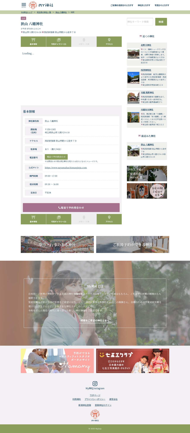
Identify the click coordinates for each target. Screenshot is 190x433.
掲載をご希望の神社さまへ (95, 320)
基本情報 (33, 41)
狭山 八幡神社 (147, 144)
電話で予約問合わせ (56, 156)
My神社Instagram (95, 385)
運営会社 (113, 399)
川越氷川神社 (147, 109)
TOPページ (95, 395)
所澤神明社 (146, 69)
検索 (161, 22)
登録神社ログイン (103, 405)
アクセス (109, 41)
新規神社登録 (85, 405)
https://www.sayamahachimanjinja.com (66, 167)
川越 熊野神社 (147, 92)
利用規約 (76, 399)
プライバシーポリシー (95, 399)
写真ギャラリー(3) (58, 41)
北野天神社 (146, 44)
